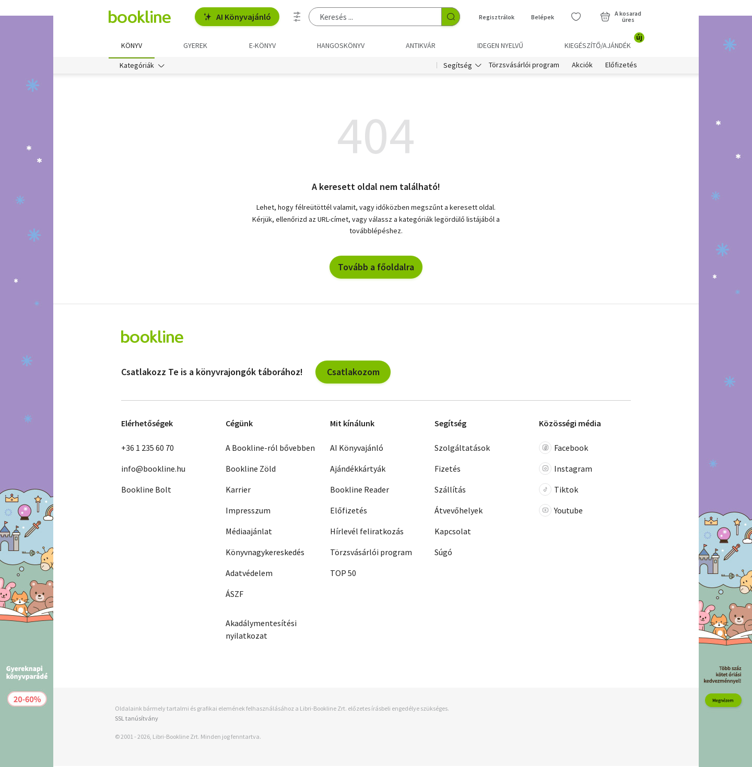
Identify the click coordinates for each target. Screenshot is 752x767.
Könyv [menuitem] (131, 45)
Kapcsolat (452, 533)
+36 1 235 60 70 (147, 449)
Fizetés (447, 470)
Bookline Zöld (251, 470)
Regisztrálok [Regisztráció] (496, 17)
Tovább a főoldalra (376, 268)
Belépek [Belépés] (542, 17)
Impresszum (248, 512)
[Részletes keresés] (297, 16)
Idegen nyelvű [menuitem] (500, 45)
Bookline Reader (359, 491)
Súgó (443, 553)
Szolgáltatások (462, 449)
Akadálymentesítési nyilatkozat (261, 630)
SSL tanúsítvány (136, 720)
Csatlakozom (353, 373)
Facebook (563, 449)
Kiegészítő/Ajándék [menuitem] (604, 41)
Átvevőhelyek (458, 512)
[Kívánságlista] (576, 16)
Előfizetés (621, 67)
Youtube (561, 512)
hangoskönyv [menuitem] (341, 45)
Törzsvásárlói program (524, 67)
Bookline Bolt (146, 491)
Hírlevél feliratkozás (367, 533)
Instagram (565, 470)
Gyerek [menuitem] (195, 45)
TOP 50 (343, 574)
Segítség (457, 66)
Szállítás (450, 491)
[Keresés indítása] (450, 16)
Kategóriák (137, 66)
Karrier (238, 491)
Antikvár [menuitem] (421, 45)
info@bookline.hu (153, 470)
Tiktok (558, 491)
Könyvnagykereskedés (265, 553)
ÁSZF (234, 595)
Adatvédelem (249, 574)
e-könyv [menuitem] (262, 45)
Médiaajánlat (249, 533)
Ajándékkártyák (357, 470)
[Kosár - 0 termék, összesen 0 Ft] (620, 16)
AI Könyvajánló (237, 16)
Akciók (582, 67)
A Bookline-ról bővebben (270, 449)
